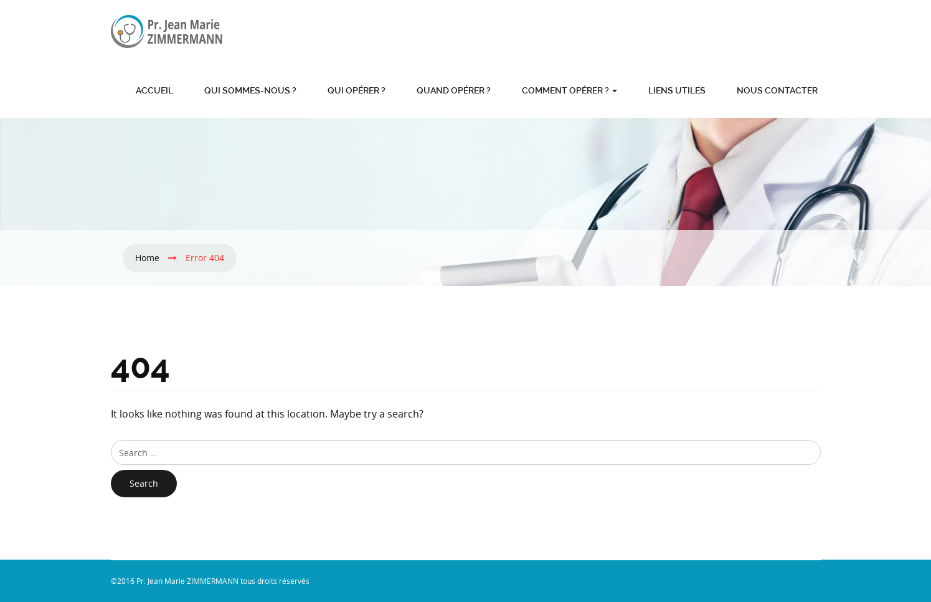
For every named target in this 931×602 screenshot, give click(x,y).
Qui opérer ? (356, 90)
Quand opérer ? (454, 90)
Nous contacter (777, 90)
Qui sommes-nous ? (250, 90)
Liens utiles (677, 90)
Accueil (154, 90)
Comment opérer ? (569, 90)
